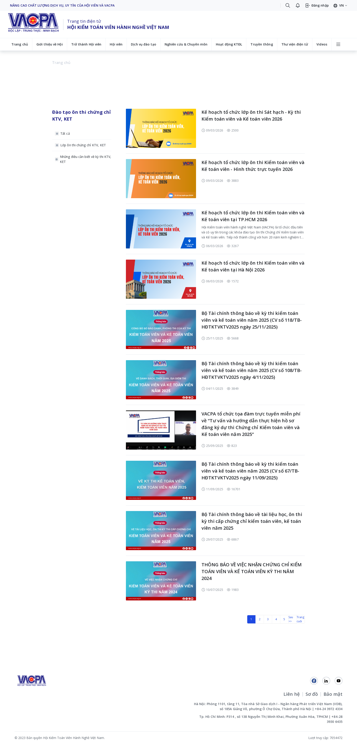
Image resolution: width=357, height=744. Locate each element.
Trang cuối (300, 619)
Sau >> (290, 619)
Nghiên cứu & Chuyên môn (186, 44)
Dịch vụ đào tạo (143, 44)
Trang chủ (19, 44)
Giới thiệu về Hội (49, 44)
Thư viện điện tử (294, 44)
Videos (321, 44)
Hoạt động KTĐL (229, 44)
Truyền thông (261, 44)
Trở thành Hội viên (86, 44)
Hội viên (116, 44)
